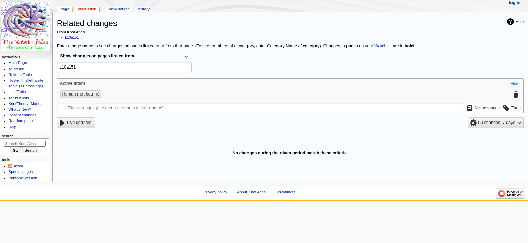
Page (64, 9)
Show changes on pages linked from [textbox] (97, 56)
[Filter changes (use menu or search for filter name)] (260, 108)
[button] (515, 84)
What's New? (19, 109)
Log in (515, 2)
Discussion (87, 9)
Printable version (22, 178)
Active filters (72, 83)
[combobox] (124, 56)
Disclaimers (285, 192)
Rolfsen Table (20, 75)
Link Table (17, 92)
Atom (18, 166)
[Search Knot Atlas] (25, 144)
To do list (16, 69)
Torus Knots (18, 98)
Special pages (20, 172)
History (144, 9)
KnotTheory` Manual (25, 104)
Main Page (17, 63)
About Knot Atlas (251, 192)
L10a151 (72, 37)
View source (119, 9)
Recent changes (22, 115)
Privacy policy (215, 192)
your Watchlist (378, 46)
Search (8, 136)
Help (520, 21)
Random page (20, 121)
